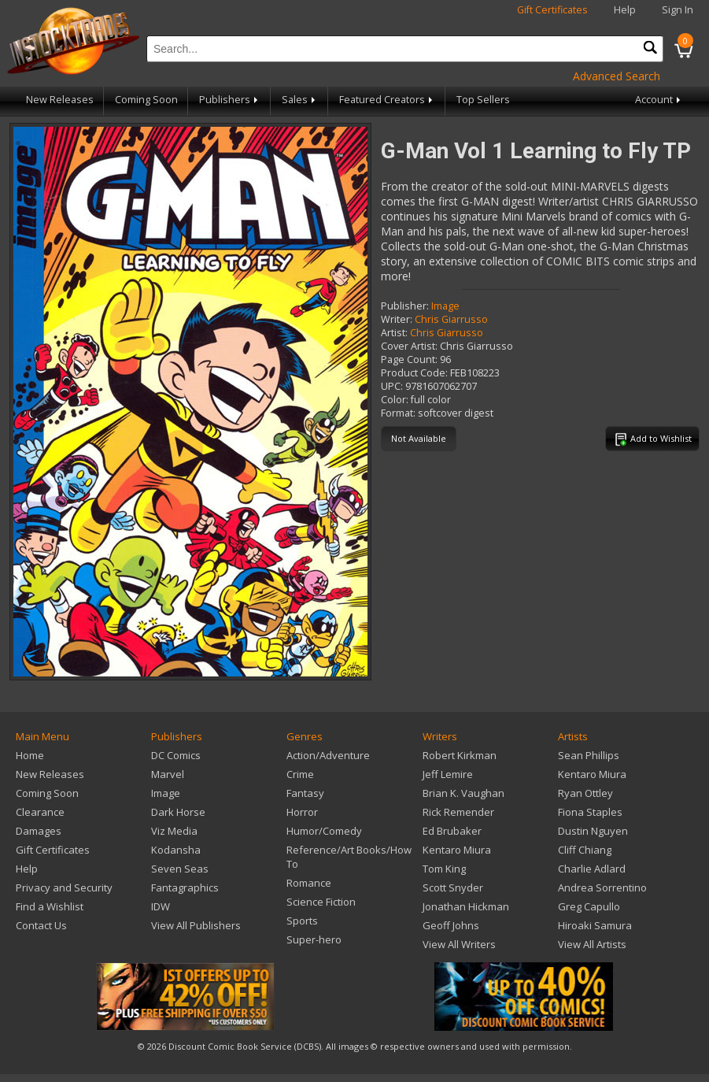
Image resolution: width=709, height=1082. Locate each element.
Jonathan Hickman (466, 906)
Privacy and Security (64, 887)
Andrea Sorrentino (602, 887)
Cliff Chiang (584, 850)
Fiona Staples (590, 812)
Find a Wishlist (49, 906)
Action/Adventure (328, 755)
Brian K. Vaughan (463, 793)
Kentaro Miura (457, 850)
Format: (398, 413)
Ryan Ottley (585, 793)
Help (625, 10)
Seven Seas (180, 869)
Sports (302, 920)
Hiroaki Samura (595, 925)
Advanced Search (616, 76)
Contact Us (41, 925)
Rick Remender (458, 812)
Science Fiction (321, 902)
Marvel (167, 774)
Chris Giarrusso (451, 319)
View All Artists (592, 944)
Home (30, 755)
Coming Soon (146, 99)
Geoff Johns (451, 925)
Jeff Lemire (448, 774)
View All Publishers (196, 925)
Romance (308, 883)
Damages (38, 831)
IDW (160, 906)
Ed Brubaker (452, 831)
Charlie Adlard (592, 869)
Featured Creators (387, 99)
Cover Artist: (409, 346)
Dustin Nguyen (593, 831)
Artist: (394, 332)
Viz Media (174, 831)
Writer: (396, 319)
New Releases (60, 99)
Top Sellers (483, 99)
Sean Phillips (588, 755)
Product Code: (414, 373)
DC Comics (176, 755)
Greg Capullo (589, 906)
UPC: (392, 386)
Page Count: (409, 359)
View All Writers (459, 944)
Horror (302, 812)
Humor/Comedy (324, 831)
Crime (300, 774)
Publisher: (405, 306)
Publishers (229, 99)
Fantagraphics (185, 887)
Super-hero (314, 939)
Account (659, 99)
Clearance (40, 812)
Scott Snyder (453, 887)
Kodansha (176, 850)
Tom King (444, 869)
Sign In (677, 10)
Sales (300, 99)
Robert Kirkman (460, 755)
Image (445, 306)
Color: (394, 399)
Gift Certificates (552, 10)
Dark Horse (178, 812)
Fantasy (305, 793)
